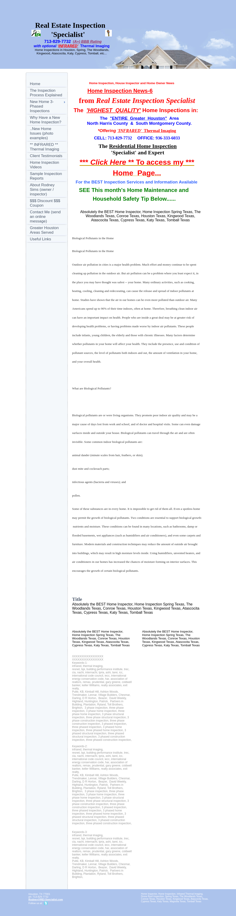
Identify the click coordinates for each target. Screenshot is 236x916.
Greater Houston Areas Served (44, 230)
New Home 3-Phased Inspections (42, 106)
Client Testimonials (46, 156)
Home (35, 84)
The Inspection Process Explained (46, 92)
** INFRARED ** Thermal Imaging (44, 146)
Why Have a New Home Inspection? (45, 119)
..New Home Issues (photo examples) (41, 133)
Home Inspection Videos (44, 164)
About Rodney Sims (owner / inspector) (42, 189)
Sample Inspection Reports (46, 176)
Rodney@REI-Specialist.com (45, 899)
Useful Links (40, 239)
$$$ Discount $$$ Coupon (45, 203)
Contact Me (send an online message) (45, 216)
